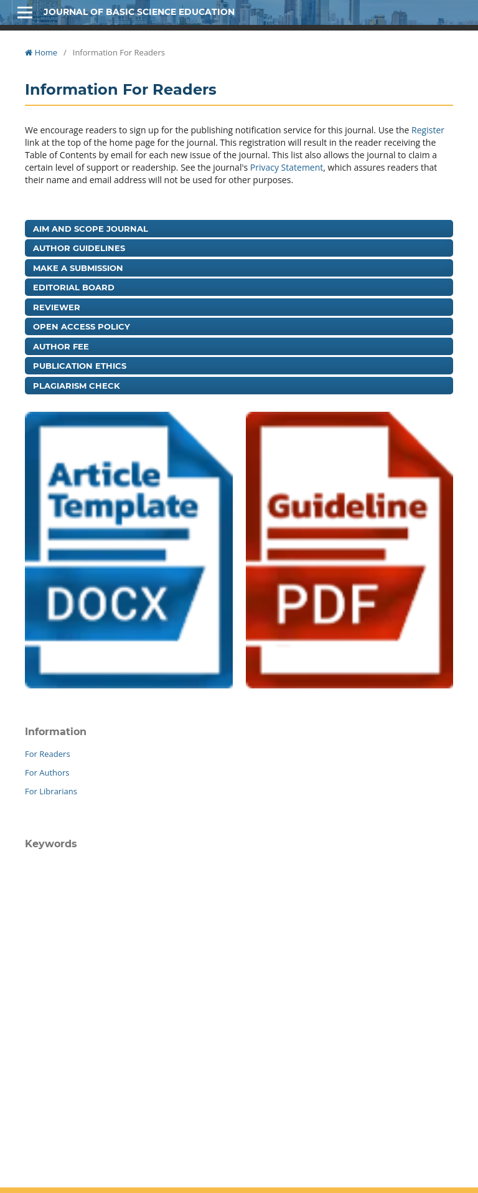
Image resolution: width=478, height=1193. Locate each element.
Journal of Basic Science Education (139, 11)
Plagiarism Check (76, 386)
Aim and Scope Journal (90, 229)
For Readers (47, 753)
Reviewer (56, 307)
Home (41, 52)
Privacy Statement (287, 167)
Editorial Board (74, 287)
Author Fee (61, 346)
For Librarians (51, 791)
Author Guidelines (79, 248)
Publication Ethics (79, 366)
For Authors (47, 772)
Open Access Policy (81, 326)
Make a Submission (78, 268)
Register (427, 130)
